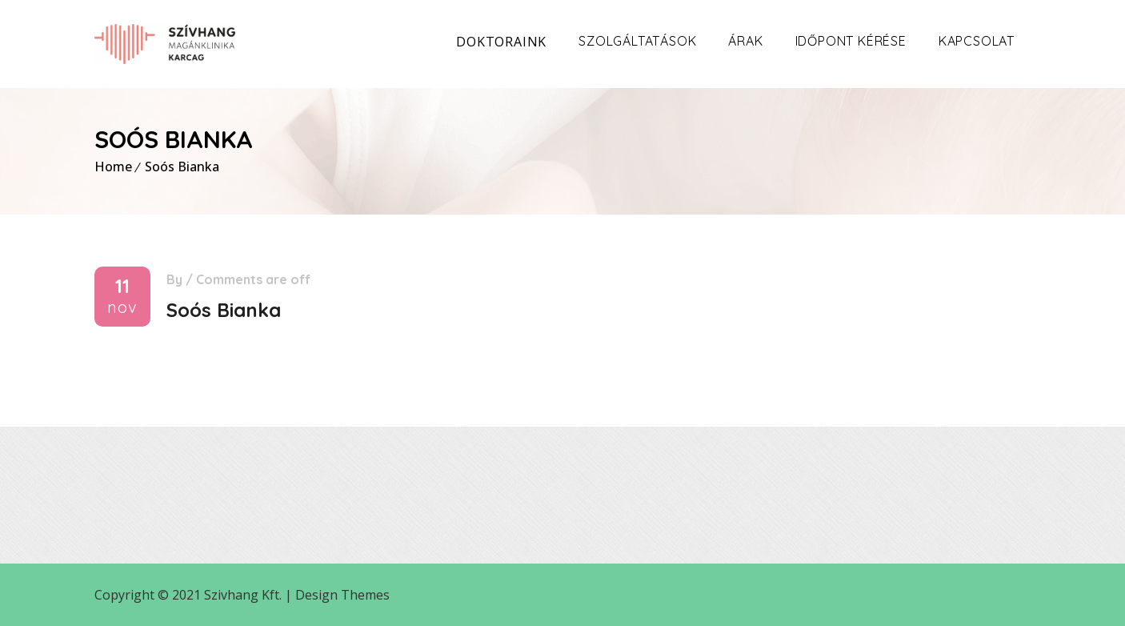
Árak (745, 41)
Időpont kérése (851, 41)
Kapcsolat (977, 41)
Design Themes (342, 595)
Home (113, 166)
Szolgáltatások (637, 41)
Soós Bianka (182, 166)
